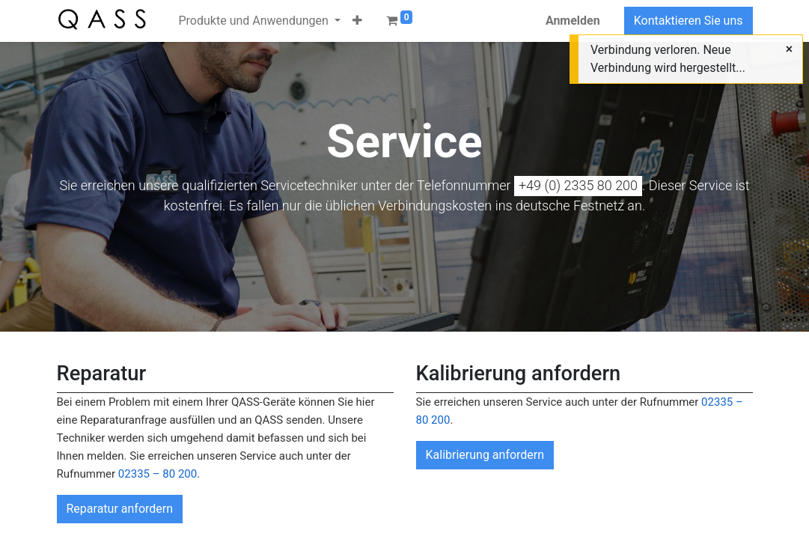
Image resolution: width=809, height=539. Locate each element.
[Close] (789, 49)
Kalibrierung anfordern (485, 455)
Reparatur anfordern (120, 509)
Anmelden (573, 20)
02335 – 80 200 (157, 474)
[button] (357, 21)
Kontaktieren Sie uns (688, 20)
